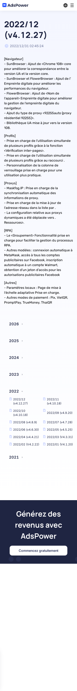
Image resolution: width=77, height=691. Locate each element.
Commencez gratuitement (38, 551)
